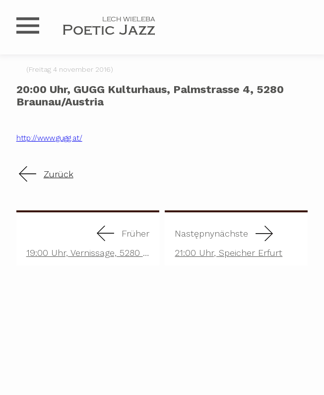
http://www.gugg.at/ (49, 138)
